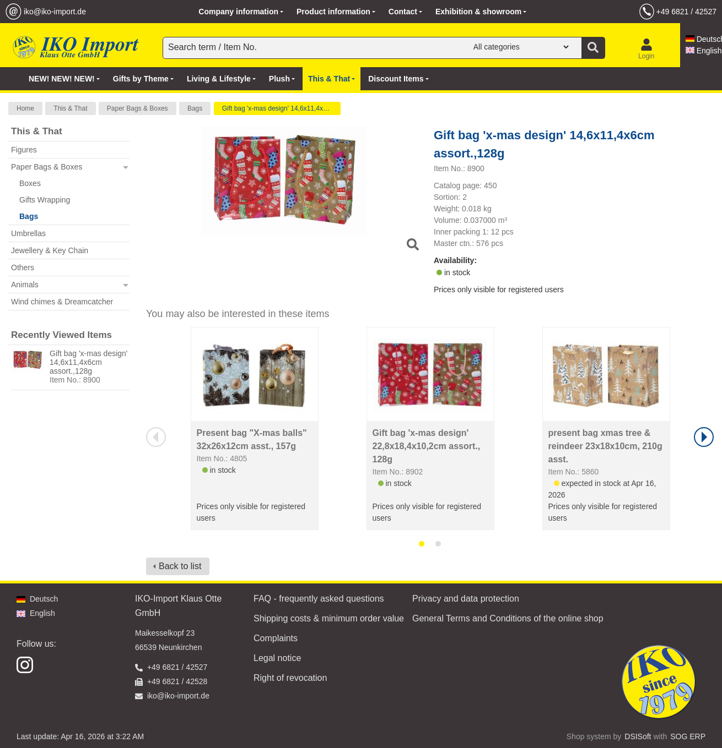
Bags (194, 108)
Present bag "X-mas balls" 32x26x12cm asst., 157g (252, 439)
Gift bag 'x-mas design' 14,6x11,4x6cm (279, 108)
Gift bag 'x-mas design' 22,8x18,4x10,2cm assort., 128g (427, 446)
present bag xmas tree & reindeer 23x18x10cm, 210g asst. (605, 446)
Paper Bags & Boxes (137, 108)
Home (25, 108)
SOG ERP (687, 736)
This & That (70, 108)
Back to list (180, 566)
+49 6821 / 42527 (686, 11)
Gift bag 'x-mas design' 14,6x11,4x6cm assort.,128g (89, 362)
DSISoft (637, 736)
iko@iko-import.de (55, 11)
